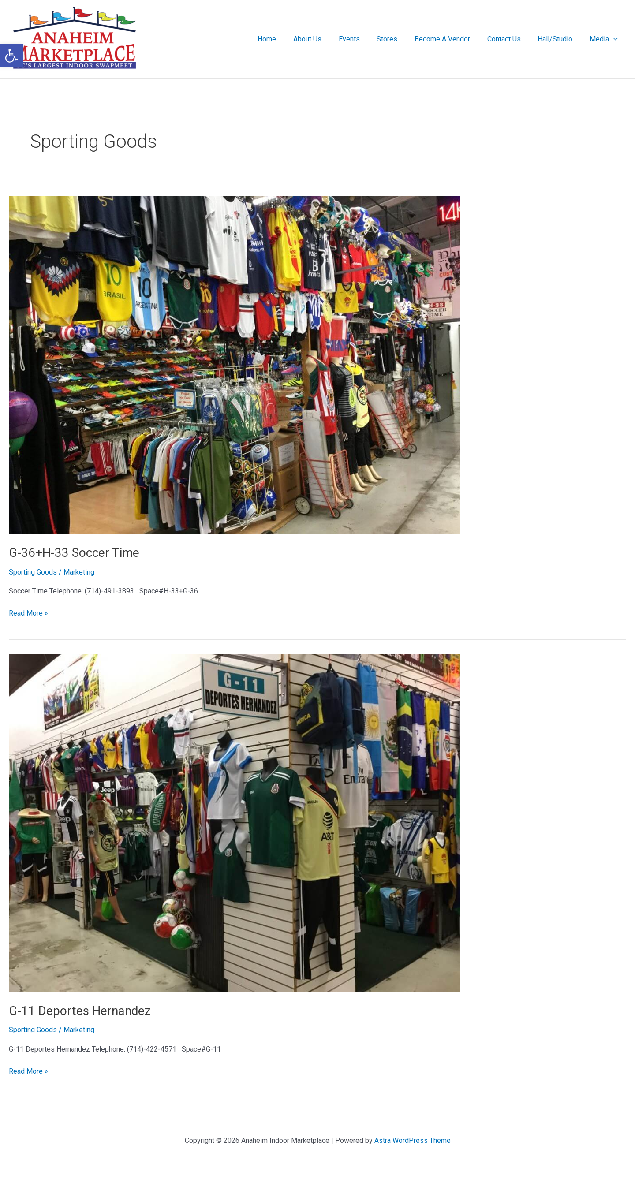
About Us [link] (326, 39)
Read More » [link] (28, 612)
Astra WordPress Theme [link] (412, 1140)
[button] (614, 39)
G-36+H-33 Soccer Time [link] (74, 552)
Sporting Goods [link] (33, 572)
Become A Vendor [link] (452, 39)
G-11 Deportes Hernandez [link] (80, 1011)
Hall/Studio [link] (559, 39)
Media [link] (605, 39)
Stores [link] (400, 39)
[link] (11, 55)
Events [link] (365, 39)
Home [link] (289, 39)
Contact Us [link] (511, 39)
